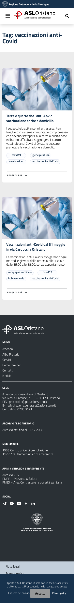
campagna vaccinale (20, 272)
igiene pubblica (41, 155)
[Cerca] (67, 16)
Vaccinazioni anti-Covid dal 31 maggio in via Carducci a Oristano (35, 247)
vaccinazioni (16, 161)
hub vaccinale (16, 278)
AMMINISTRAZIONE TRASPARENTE (23, 468)
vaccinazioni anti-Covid (45, 161)
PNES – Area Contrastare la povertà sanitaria (32, 482)
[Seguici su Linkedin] (33, 503)
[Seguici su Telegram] (4, 503)
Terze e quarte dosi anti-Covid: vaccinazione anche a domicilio (30, 118)
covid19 (16, 155)
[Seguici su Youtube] (19, 503)
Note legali (13, 566)
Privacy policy (15, 573)
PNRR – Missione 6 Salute (19, 478)
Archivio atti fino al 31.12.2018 (22, 429)
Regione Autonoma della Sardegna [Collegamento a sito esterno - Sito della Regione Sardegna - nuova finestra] (28, 4)
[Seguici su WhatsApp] (11, 503)
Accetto (40, 593)
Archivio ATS (10, 474)
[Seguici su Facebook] (26, 503)
